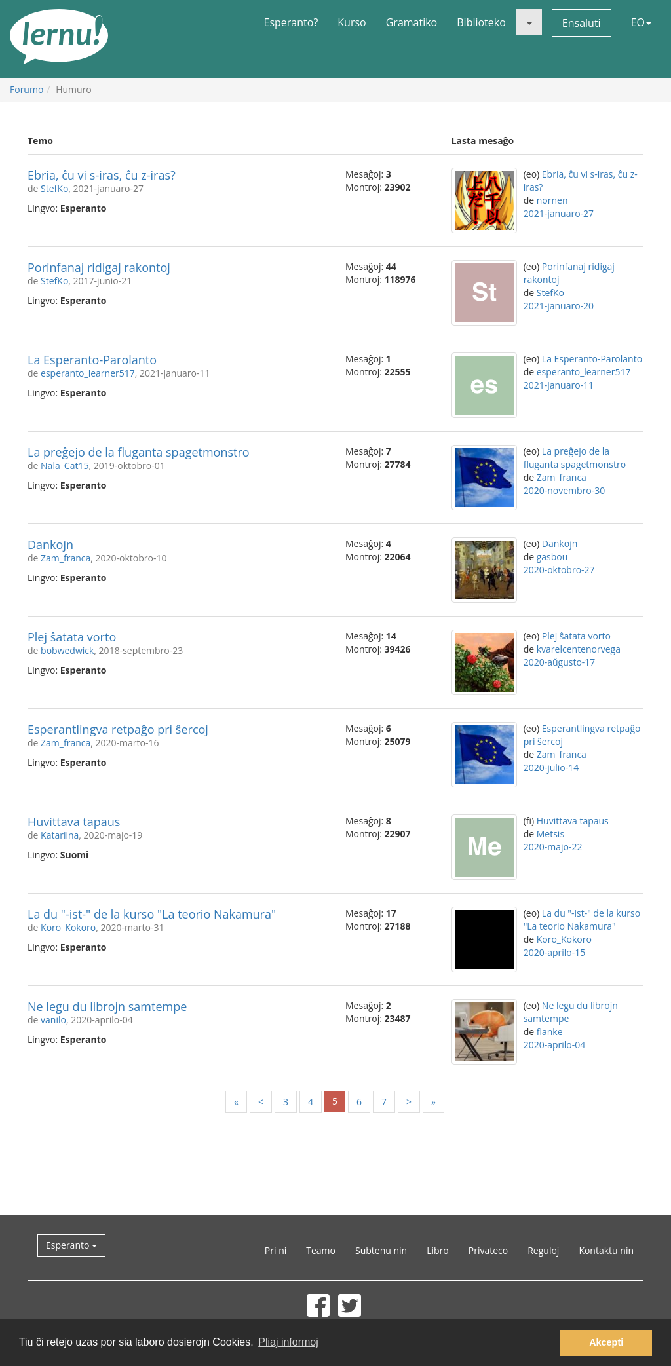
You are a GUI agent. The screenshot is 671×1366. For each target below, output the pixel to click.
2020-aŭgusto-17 (560, 662)
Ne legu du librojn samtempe (107, 1006)
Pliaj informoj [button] (288, 1342)
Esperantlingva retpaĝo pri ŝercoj (118, 729)
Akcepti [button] (606, 1342)
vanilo (53, 1020)
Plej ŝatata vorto (72, 637)
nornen (552, 200)
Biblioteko (481, 22)
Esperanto (71, 1245)
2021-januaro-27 (559, 213)
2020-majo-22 (553, 847)
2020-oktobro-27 (559, 569)
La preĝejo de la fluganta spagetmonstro (139, 452)
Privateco (488, 1250)
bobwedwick (67, 650)
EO (641, 22)
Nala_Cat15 (64, 465)
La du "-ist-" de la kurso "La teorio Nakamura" (152, 914)
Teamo (321, 1250)
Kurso (351, 22)
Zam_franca (561, 477)
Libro (438, 1250)
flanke (550, 1031)
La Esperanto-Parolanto (92, 360)
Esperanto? (291, 22)
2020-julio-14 (551, 767)
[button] (529, 22)
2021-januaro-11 (559, 385)
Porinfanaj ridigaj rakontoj (99, 267)
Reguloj (543, 1250)
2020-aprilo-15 (555, 952)
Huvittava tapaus (74, 821)
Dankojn (50, 544)
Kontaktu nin (606, 1250)
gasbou (552, 556)
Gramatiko (412, 22)
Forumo (26, 89)
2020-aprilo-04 (555, 1044)
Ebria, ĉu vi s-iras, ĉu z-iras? (102, 175)
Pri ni (275, 1250)
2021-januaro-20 (559, 305)
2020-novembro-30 (564, 490)
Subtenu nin (381, 1250)
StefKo (54, 188)
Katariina (60, 835)
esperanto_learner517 (88, 373)
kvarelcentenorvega (579, 649)
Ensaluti (581, 23)
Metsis (550, 833)
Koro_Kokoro (68, 927)
